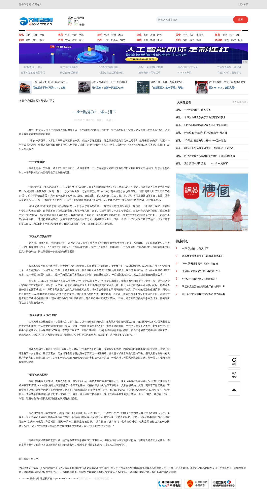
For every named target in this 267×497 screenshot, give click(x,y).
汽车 (99, 39)
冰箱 (120, 34)
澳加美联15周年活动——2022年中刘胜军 (206, 163)
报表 (240, 39)
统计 (233, 39)
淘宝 (185, 34)
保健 (198, 39)
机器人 (114, 39)
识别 (122, 39)
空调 (113, 34)
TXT (111, 478)
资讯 (21, 34)
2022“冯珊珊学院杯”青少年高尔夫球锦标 (206, 125)
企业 (139, 34)
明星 (67, 34)
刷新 (234, 362)
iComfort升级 (185, 72)
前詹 (226, 39)
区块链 (218, 39)
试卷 (74, 39)
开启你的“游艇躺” (69, 72)
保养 (41, 39)
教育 (60, 34)
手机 (145, 39)
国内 (28, 34)
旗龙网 (34, 458)
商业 (224, 34)
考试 (67, 39)
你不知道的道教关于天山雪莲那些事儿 (204, 117)
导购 (28, 39)
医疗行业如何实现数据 (151, 67)
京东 (192, 34)
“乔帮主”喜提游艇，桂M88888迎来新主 (205, 140)
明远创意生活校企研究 (111, 72)
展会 (152, 34)
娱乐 (99, 34)
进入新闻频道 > (240, 102)
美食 (178, 34)
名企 (145, 34)
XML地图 (94, 478)
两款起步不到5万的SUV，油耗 (49, 87)
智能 (106, 39)
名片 (231, 34)
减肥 (192, 39)
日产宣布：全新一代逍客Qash (108, 87)
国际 (35, 34)
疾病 (185, 39)
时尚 (178, 39)
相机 (159, 39)
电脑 (152, 39)
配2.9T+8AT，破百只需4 (222, 87)
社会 (41, 34)
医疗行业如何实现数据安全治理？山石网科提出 (209, 155)
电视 (81, 34)
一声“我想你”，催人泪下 (197, 109)
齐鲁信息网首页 (29, 100)
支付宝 (200, 34)
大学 (81, 39)
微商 (217, 34)
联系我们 (83, 478)
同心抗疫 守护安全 (188, 67)
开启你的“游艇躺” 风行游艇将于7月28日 (205, 132)
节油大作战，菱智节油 (229, 72)
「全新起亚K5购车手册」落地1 (167, 87)
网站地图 (104, 478)
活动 (159, 34)
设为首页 (243, 4)
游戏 (139, 39)
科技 (60, 39)
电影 (74, 34)
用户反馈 (234, 375)
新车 (35, 39)
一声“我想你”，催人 (31, 67)
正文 (52, 100)
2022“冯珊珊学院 (69, 67)
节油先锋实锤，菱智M (229, 67)
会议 (238, 34)
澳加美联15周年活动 (149, 72)
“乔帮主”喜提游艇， (110, 67)
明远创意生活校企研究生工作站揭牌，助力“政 (209, 148)
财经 (21, 39)
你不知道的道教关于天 (33, 72)
